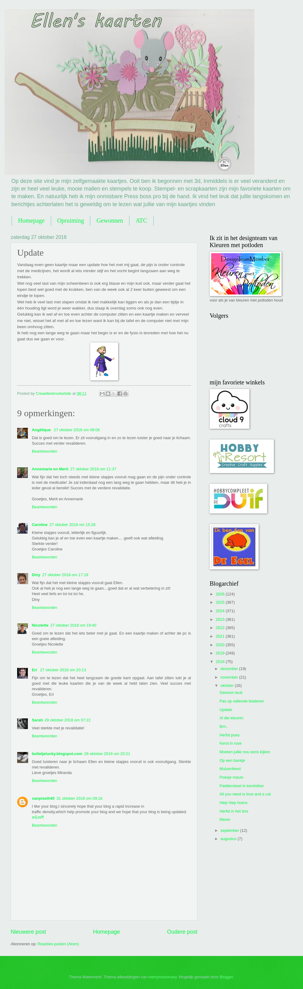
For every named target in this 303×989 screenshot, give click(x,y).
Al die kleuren (231, 718)
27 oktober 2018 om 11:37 (93, 469)
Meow (224, 819)
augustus (229, 838)
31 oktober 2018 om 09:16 (79, 798)
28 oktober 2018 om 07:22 (68, 720)
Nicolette (40, 625)
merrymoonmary (162, 977)
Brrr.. (223, 726)
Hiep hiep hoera (233, 802)
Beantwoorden (44, 451)
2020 (221, 645)
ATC (141, 220)
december (229, 668)
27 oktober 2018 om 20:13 (63, 670)
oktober (227, 685)
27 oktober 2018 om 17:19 (65, 574)
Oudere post (182, 932)
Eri (35, 670)
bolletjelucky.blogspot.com (57, 753)
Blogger (226, 977)
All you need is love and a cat (245, 794)
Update (225, 709)
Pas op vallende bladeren (241, 701)
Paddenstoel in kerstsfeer (241, 785)
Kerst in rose (230, 743)
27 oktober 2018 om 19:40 (73, 625)
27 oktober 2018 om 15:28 (72, 524)
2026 (221, 594)
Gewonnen (109, 220)
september (230, 830)
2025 (221, 602)
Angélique (42, 430)
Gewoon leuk (230, 692)
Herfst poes (229, 735)
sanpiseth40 (43, 798)
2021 (221, 636)
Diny (36, 574)
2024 (221, 611)
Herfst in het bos (233, 811)
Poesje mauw (231, 777)
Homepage (31, 220)
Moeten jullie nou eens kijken (244, 752)
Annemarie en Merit (50, 469)
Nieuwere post (28, 932)
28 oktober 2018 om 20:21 (107, 753)
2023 (221, 619)
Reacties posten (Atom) (58, 944)
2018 (221, 661)
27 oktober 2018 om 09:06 (77, 430)
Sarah (37, 720)
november (229, 677)
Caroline (40, 524)
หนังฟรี (38, 817)
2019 (221, 653)
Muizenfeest (230, 768)
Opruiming (70, 220)
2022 (221, 627)
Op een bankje (232, 760)
